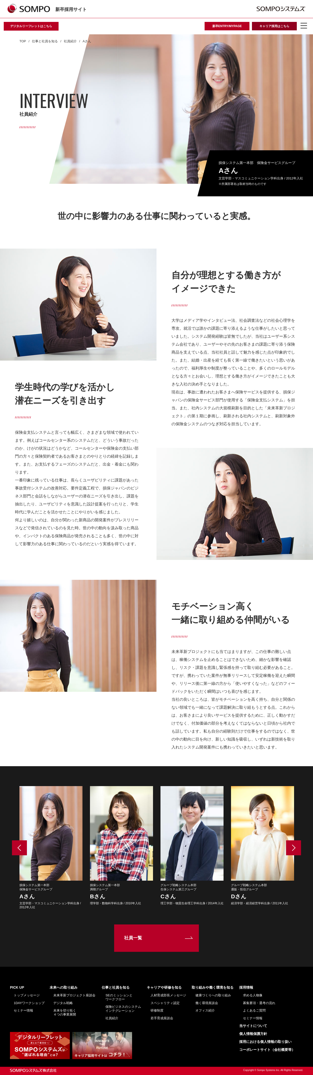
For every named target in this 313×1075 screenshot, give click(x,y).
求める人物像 (252, 995)
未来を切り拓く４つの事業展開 (64, 1012)
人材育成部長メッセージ (168, 995)
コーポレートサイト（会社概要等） (267, 1050)
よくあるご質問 (254, 1010)
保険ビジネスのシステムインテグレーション (123, 1009)
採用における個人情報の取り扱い (265, 1042)
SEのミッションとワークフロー (118, 997)
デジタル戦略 (63, 1003)
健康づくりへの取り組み (213, 995)
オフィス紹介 (205, 1010)
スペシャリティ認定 (165, 1003)
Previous (19, 847)
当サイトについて (253, 1026)
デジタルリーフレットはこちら (31, 26)
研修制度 (157, 1010)
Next (293, 847)
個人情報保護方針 (253, 1034)
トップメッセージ (27, 995)
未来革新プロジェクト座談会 (74, 995)
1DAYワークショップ (29, 1003)
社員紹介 (70, 41)
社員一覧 (133, 937)
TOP (22, 41)
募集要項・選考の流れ (259, 1003)
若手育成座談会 (162, 1018)
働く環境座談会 (206, 1003)
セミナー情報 (23, 1010)
